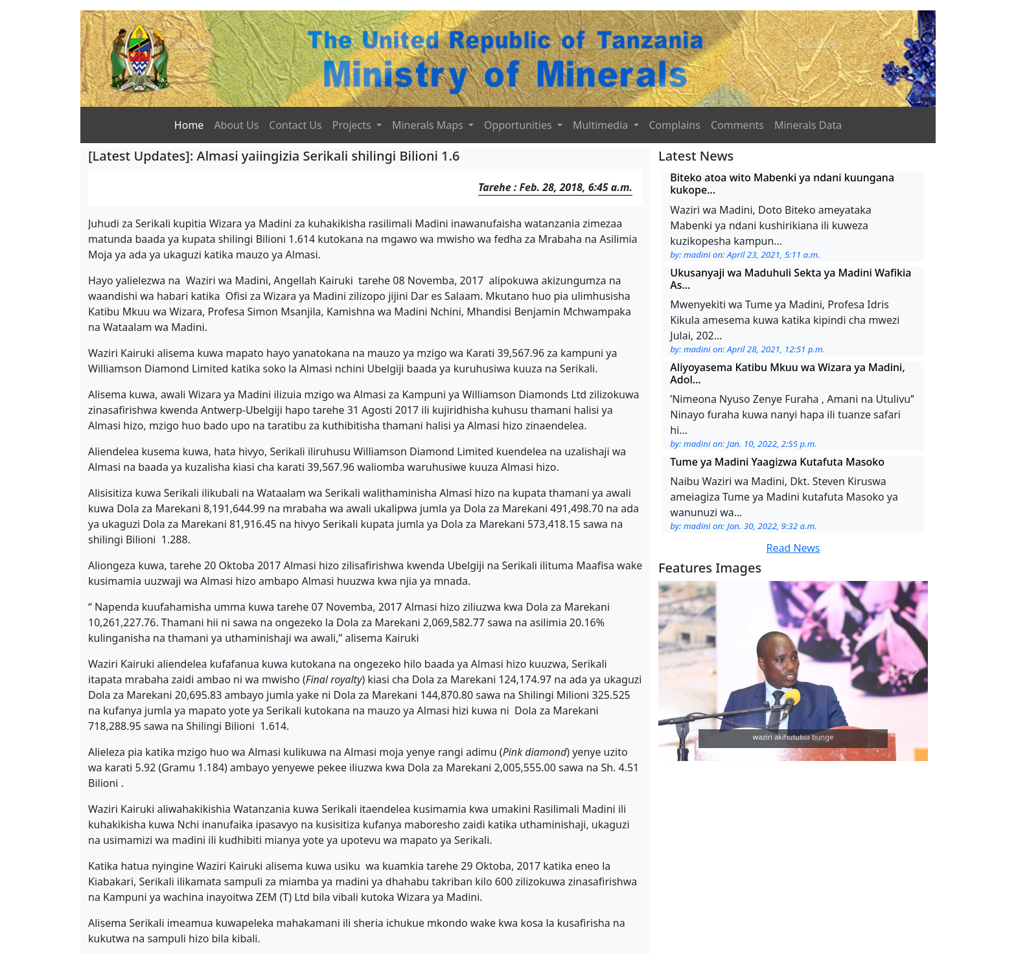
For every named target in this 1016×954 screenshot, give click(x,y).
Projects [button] (353, 125)
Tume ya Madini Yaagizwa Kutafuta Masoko (777, 462)
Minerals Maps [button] (429, 125)
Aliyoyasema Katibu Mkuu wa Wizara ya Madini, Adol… (787, 373)
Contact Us (295, 125)
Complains (674, 125)
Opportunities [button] (519, 125)
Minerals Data (808, 125)
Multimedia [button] (602, 125)
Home (189, 125)
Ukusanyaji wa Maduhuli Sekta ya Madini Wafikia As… (790, 279)
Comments (737, 125)
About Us (236, 125)
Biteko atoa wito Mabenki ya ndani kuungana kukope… (782, 183)
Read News (793, 548)
